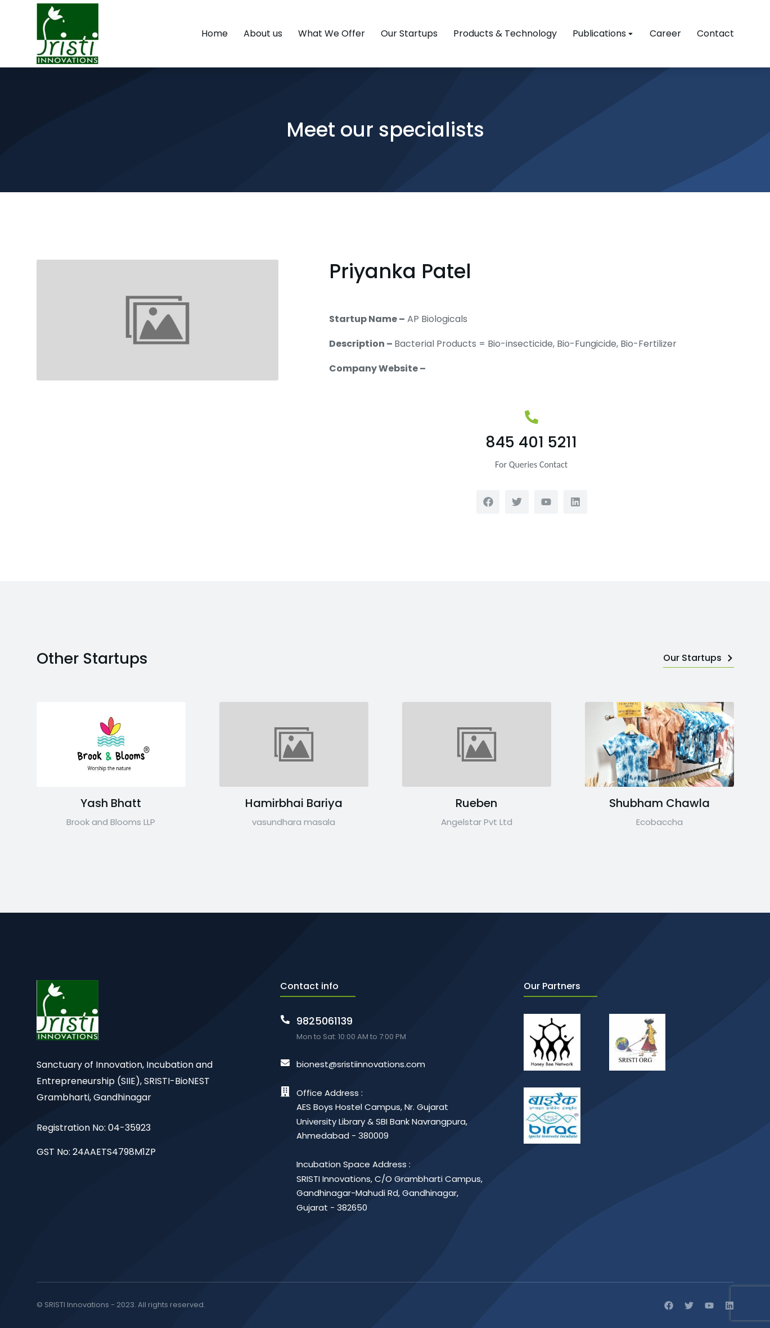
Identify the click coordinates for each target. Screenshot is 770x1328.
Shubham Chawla (659, 803)
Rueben (476, 803)
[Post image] (111, 744)
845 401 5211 (531, 442)
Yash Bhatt (110, 803)
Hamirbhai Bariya (294, 803)
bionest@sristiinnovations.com (360, 1064)
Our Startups (698, 657)
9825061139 (324, 1021)
